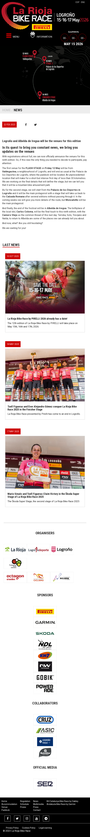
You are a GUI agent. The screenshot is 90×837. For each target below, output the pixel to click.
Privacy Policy (12, 828)
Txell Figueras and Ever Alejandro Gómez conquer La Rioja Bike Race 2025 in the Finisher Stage (42, 408)
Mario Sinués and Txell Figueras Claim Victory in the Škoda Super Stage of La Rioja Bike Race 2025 (43, 495)
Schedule (24, 804)
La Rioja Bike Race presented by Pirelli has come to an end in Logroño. (44, 414)
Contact (37, 810)
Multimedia (38, 804)
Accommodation (9, 804)
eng (83, 2)
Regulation (25, 801)
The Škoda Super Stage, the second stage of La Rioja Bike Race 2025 (43, 501)
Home (6, 110)
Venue (4, 807)
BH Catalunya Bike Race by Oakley (62, 801)
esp (77, 2)
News (35, 801)
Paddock (5, 810)
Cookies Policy (28, 828)
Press (35, 807)
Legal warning (45, 828)
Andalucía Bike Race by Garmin (61, 804)
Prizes (23, 807)
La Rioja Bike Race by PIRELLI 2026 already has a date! (37, 318)
